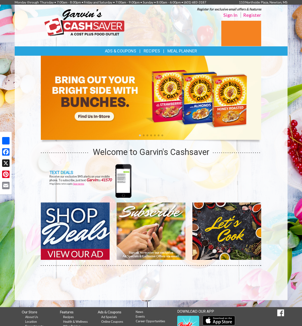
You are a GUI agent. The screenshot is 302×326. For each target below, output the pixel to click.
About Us (31, 317)
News (139, 312)
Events (140, 316)
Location (31, 321)
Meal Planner (182, 50)
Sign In (230, 15)
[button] (140, 135)
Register (252, 15)
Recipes (152, 50)
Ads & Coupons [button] (120, 50)
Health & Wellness (75, 321)
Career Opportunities (150, 321)
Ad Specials (109, 317)
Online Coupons (112, 321)
